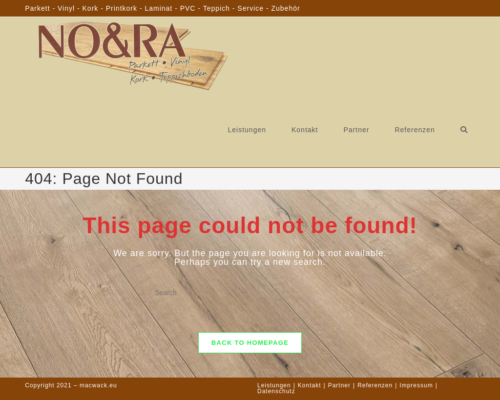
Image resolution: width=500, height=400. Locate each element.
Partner (339, 385)
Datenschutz (276, 391)
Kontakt (309, 385)
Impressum (416, 385)
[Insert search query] (250, 293)
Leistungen (274, 385)
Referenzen (375, 385)
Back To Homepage (250, 342)
